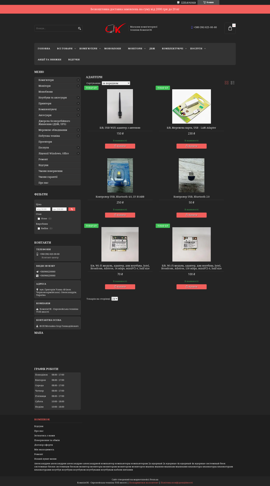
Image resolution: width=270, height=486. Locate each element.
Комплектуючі (172, 48)
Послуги (196, 48)
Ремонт (43, 159)
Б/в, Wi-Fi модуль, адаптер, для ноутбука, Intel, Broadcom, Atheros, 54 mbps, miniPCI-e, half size (160, 202)
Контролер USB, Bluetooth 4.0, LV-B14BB (211, 129)
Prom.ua (154, 479)
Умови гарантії (48, 176)
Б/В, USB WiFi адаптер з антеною (110, 127)
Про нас (43, 182)
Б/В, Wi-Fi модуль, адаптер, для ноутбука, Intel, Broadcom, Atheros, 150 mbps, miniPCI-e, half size (211, 202)
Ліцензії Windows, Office (54, 153)
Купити (111, 146)
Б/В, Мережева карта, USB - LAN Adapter (160, 129)
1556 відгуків (188, 2)
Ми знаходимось (44, 449)
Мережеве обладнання (53, 130)
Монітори (135, 48)
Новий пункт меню (45, 458)
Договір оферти (43, 444)
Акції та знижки (49, 59)
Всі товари (64, 48)
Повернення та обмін (47, 440)
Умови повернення (51, 171)
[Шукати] (79, 29)
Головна (44, 48)
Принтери (45, 103)
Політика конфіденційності (177, 482)
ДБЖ (152, 48)
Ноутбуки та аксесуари (53, 97)
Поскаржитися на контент (144, 482)
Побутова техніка (49, 135)
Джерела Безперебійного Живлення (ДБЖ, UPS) (54, 122)
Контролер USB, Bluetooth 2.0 (110, 199)
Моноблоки (112, 48)
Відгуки (74, 59)
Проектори (45, 141)
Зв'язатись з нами (44, 435)
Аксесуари (45, 115)
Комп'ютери (88, 48)
